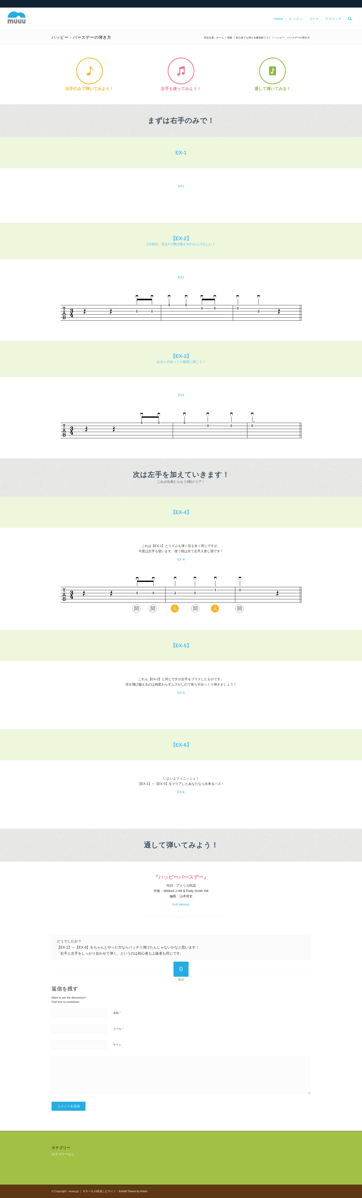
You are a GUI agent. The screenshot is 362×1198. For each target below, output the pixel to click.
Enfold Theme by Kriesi (133, 1191)
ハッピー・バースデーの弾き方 (81, 37)
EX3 (181, 395)
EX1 (181, 186)
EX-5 (181, 693)
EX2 (181, 277)
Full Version (181, 904)
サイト (117, 1044)
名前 (117, 1013)
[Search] (350, 19)
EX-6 (181, 792)
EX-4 (181, 559)
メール (118, 1029)
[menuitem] (278, 19)
